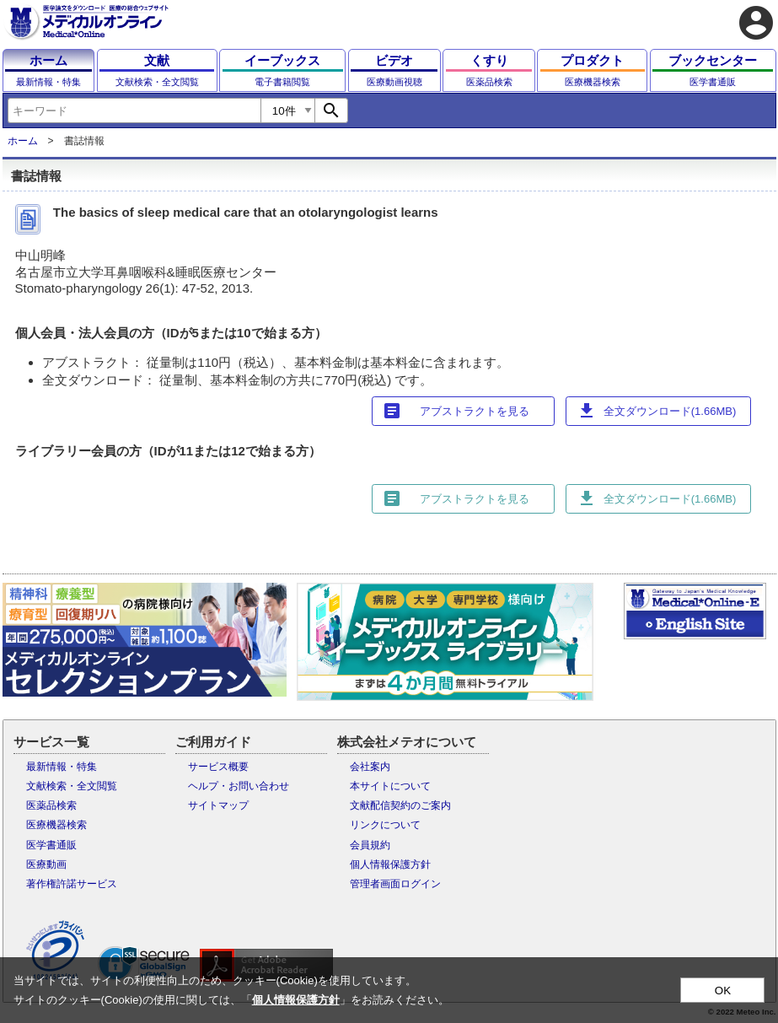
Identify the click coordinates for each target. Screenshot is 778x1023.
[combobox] (134, 110)
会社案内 (370, 767)
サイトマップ (218, 805)
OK (723, 990)
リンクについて (385, 825)
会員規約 (370, 845)
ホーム (23, 141)
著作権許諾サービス (71, 884)
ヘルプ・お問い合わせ (238, 786)
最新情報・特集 (61, 767)
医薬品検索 (51, 805)
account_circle (756, 23)
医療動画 (46, 864)
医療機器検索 (56, 825)
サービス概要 (218, 767)
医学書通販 (51, 845)
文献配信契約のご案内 (400, 805)
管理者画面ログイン (395, 884)
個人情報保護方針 (390, 864)
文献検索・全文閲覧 (71, 786)
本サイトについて (390, 786)
